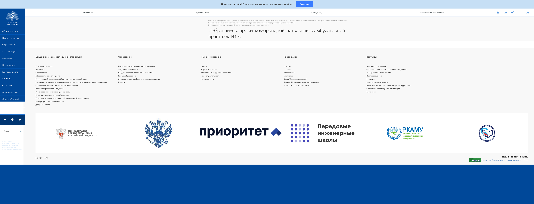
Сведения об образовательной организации (60, 57)
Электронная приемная (376, 67)
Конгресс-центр (10, 73)
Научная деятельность (211, 77)
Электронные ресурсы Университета (217, 73)
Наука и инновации (11, 39)
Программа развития (12, 112)
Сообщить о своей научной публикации (383, 89)
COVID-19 (7, 86)
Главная (212, 21)
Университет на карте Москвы (379, 73)
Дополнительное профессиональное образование (140, 80)
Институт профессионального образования (137, 67)
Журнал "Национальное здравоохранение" (302, 83)
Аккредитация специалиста (432, 13)
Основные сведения (45, 67)
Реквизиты (371, 80)
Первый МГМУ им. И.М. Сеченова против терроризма (389, 86)
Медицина (7, 59)
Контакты (6, 80)
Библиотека (289, 77)
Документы (41, 70)
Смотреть (304, 4)
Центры (122, 83)
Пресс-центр (8, 66)
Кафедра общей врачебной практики (331, 21)
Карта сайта (372, 93)
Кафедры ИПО (308, 21)
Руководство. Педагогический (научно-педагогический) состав (63, 80)
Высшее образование (128, 77)
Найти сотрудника (374, 77)
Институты (245, 21)
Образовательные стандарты (49, 77)
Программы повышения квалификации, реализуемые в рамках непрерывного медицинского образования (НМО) (252, 23)
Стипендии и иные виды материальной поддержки (58, 86)
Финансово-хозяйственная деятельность (54, 93)
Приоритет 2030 (10, 93)
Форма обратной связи (10, 102)
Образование (8, 46)
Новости (288, 67)
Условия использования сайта (296, 86)
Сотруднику (317, 13)
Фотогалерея (289, 73)
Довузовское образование (130, 70)
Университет (222, 21)
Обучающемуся (203, 13)
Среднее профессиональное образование (136, 73)
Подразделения (295, 21)
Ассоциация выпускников (377, 83)
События (288, 70)
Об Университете (10, 32)
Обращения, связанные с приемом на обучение (387, 70)
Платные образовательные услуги (51, 89)
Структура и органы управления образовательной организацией (64, 99)
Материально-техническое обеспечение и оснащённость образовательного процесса (72, 83)
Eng (527, 13)
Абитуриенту (88, 13)
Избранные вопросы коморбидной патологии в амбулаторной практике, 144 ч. (239, 26)
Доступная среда (44, 105)
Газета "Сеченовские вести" (295, 80)
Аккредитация (9, 52)
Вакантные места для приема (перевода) (53, 96)
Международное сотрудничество (51, 102)
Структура (234, 21)
